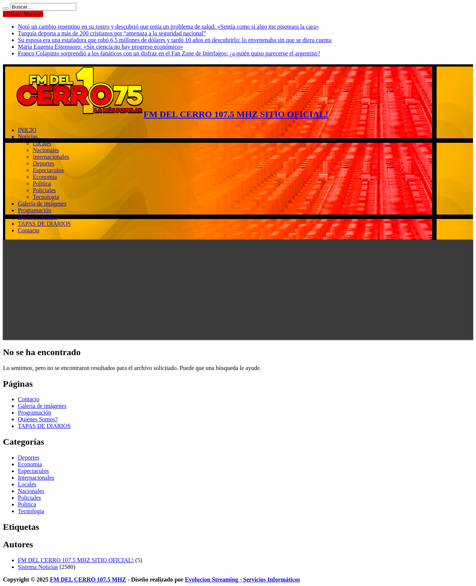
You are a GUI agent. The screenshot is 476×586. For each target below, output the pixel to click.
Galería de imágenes (42, 203)
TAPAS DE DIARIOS (44, 223)
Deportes (43, 163)
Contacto (28, 230)
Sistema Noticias (38, 567)
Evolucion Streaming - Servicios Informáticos (242, 579)
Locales (42, 143)
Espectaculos (48, 170)
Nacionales (46, 150)
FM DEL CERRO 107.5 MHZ (88, 579)
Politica (42, 183)
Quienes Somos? (38, 217)
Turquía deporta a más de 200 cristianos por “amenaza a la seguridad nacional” (112, 33)
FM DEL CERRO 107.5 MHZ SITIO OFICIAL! (76, 560)
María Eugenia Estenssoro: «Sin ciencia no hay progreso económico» (100, 47)
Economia (45, 177)
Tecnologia (46, 197)
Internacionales (51, 157)
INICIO (27, 130)
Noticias (28, 136)
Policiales (44, 190)
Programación (34, 210)
